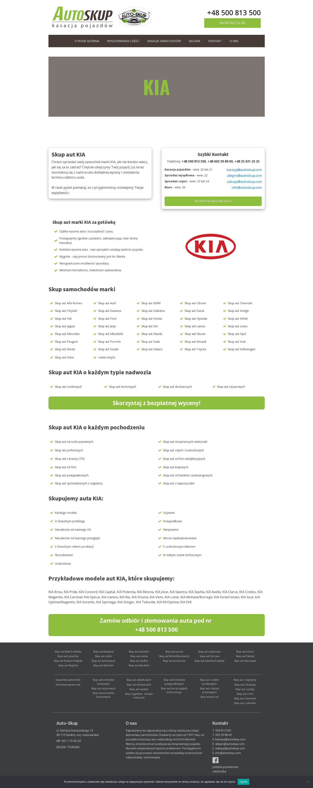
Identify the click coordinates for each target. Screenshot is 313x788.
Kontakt (215, 41)
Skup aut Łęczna (174, 651)
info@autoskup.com (247, 187)
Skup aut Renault (195, 341)
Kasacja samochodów (164, 41)
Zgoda (243, 781)
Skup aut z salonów (245, 703)
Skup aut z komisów (245, 698)
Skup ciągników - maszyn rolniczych (139, 695)
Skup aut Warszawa (245, 661)
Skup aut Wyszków (139, 665)
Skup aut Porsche (109, 341)
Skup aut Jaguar (65, 326)
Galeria (194, 41)
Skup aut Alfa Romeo (68, 303)
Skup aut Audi (107, 303)
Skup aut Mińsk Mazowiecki (174, 656)
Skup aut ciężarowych (231, 386)
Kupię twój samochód (68, 680)
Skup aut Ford (107, 318)
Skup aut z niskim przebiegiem (209, 681)
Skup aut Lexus (238, 326)
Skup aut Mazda (151, 334)
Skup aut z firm (245, 694)
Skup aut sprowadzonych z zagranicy (79, 483)
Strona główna (87, 41)
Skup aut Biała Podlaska (68, 651)
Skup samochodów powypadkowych (174, 681)
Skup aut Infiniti (238, 318)
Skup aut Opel (237, 334)
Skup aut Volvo (64, 357)
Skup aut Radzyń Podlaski (68, 661)
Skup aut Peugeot (66, 341)
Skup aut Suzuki (108, 349)
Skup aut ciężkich (138, 689)
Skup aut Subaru (151, 349)
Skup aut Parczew (209, 656)
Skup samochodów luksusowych (103, 695)
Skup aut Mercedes (67, 334)
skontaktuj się (232, 23)
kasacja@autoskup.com (244, 170)
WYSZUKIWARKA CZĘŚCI (123, 41)
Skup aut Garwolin (139, 651)
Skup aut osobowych (68, 386)
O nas (234, 41)
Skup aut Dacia (194, 311)
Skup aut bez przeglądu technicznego (174, 690)
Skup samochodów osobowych (103, 681)
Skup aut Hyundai (196, 318)
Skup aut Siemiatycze (103, 661)
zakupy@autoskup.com (244, 181)
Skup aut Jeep (107, 326)
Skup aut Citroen (195, 303)
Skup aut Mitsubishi (110, 334)
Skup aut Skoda (65, 349)
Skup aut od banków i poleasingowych (187, 475)
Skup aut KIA (149, 326)
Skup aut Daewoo (109, 311)
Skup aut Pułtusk (245, 656)
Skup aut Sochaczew (174, 661)
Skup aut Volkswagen (241, 349)
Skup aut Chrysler (66, 311)
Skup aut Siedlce (139, 661)
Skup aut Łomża (245, 651)
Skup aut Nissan (195, 334)
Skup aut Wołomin (103, 665)
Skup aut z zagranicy (244, 680)
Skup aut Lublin (103, 656)
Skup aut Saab (150, 341)
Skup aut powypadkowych (72, 475)
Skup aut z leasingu (245, 684)
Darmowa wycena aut (68, 684)
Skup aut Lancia (195, 326)
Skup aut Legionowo (209, 651)
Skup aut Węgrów (68, 665)
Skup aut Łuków (139, 656)
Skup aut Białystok (103, 651)
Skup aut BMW (151, 303)
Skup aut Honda (151, 318)
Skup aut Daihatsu (153, 311)
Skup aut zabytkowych (138, 680)
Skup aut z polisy (245, 689)
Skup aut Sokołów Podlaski (209, 661)
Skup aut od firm (65, 467)
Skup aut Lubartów (68, 656)
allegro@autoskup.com (244, 175)
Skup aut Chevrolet (240, 303)
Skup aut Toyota (195, 349)
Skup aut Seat (237, 341)
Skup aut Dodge (238, 311)
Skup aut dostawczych (177, 386)
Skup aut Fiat (63, 318)
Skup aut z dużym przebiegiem (209, 690)
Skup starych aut (209, 697)
